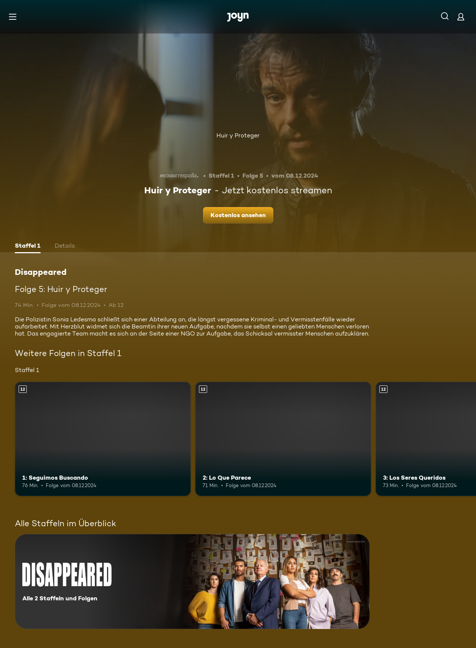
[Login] (461, 16)
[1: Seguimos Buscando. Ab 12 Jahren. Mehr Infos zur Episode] (103, 439)
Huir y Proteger (238, 135)
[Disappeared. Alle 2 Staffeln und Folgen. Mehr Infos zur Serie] (192, 581)
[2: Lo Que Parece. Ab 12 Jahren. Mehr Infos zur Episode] (283, 439)
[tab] (27, 246)
